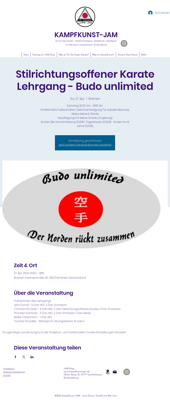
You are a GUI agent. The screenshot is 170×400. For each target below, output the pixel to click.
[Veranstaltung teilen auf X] (23, 357)
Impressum (9, 368)
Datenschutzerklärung (14, 371)
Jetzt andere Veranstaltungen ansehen (85, 145)
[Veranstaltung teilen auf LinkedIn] (32, 357)
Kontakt (6, 375)
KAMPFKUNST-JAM (86, 35)
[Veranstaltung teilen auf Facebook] (15, 357)
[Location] (107, 371)
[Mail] (115, 372)
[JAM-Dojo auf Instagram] (124, 43)
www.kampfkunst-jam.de (77, 371)
